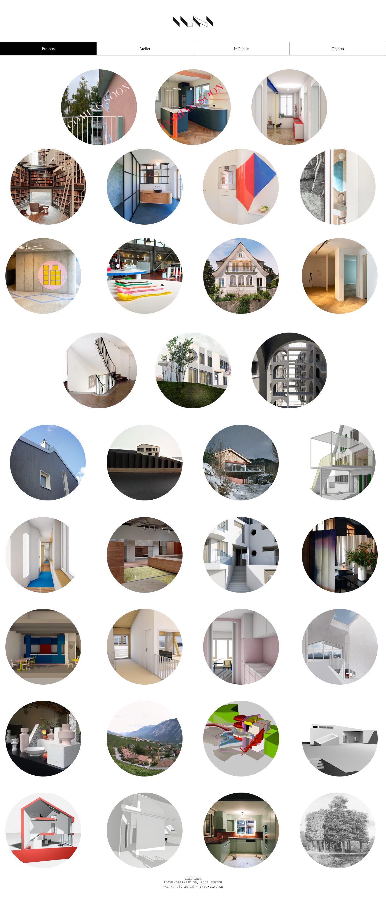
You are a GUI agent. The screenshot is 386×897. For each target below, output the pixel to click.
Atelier (144, 49)
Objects (338, 49)
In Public (241, 49)
